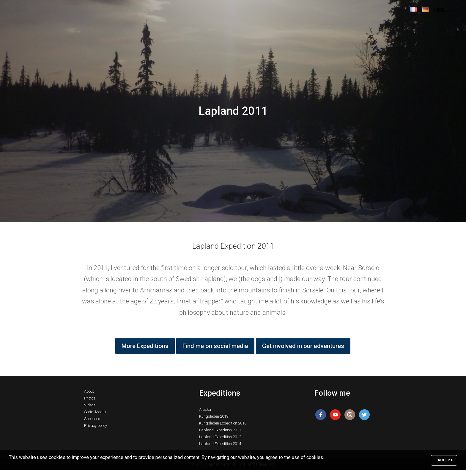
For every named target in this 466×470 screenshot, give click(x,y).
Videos (89, 405)
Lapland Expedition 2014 (220, 443)
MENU (445, 10)
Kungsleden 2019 (213, 416)
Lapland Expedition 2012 (220, 437)
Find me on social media (215, 346)
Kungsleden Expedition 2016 (222, 423)
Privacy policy (95, 425)
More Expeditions (145, 346)
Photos (89, 398)
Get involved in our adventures (303, 346)
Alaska (205, 409)
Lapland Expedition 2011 (220, 430)
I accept (444, 460)
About (89, 391)
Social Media (95, 412)
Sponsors (92, 418)
